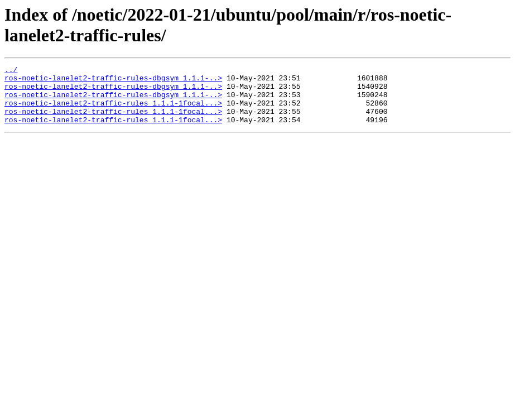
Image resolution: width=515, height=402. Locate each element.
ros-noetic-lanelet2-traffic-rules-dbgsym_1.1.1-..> (113, 81)
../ (10, 71)
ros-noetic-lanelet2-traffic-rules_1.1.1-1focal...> (113, 111)
